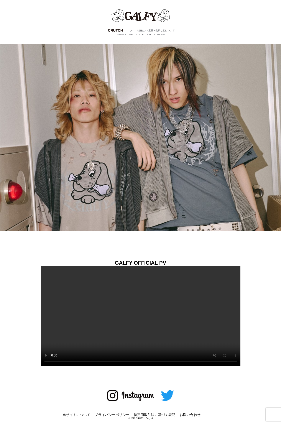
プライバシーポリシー (112, 415)
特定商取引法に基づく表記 (154, 415)
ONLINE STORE (124, 34)
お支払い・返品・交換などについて (155, 30)
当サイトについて (76, 415)
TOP (130, 30)
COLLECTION (143, 34)
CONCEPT (159, 34)
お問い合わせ (190, 415)
